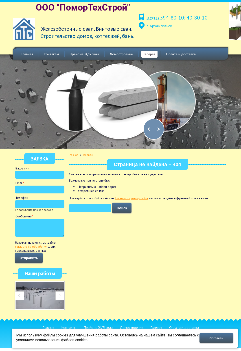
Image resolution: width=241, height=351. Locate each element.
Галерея (88, 154)
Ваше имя (22, 168)
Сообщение (23, 216)
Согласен (216, 338)
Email (19, 183)
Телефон (21, 198)
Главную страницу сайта (131, 198)
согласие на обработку (31, 249)
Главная (73, 154)
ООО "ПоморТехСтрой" (83, 7)
